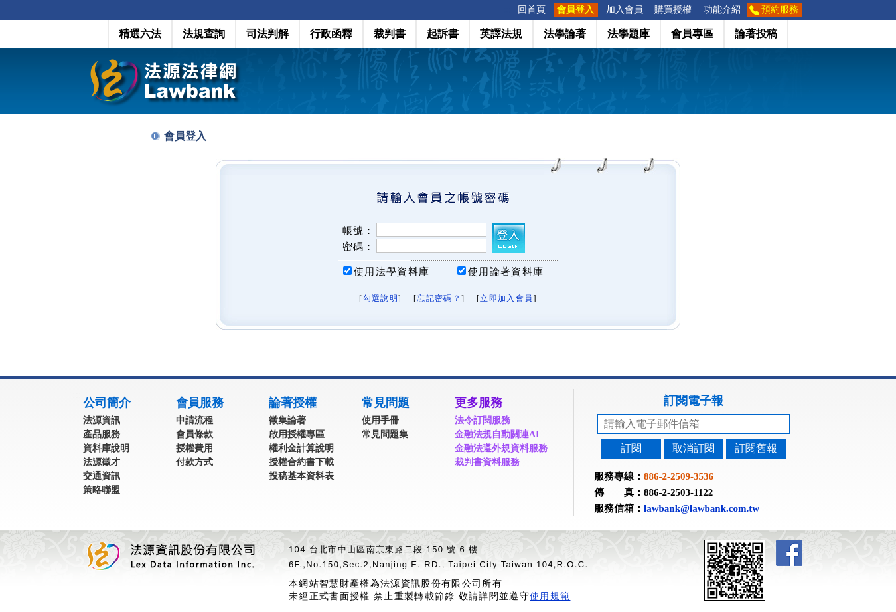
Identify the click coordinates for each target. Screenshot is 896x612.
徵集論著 (287, 420)
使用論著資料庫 (506, 271)
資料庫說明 (106, 448)
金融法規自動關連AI (497, 434)
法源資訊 (101, 420)
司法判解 (267, 33)
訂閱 (631, 448)
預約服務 (779, 10)
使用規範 (550, 596)
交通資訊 (101, 476)
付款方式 (194, 462)
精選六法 (140, 33)
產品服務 (101, 434)
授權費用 (194, 448)
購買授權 (673, 10)
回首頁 (532, 10)
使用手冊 (380, 420)
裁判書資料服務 (487, 462)
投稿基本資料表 (301, 476)
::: (508, 10)
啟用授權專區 (297, 434)
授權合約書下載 (301, 462)
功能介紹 (722, 10)
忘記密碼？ (439, 298)
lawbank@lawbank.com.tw (701, 508)
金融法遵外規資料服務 (501, 448)
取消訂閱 (693, 448)
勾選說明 (380, 298)
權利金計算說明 (301, 448)
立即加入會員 (506, 298)
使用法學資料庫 (391, 271)
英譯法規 (501, 33)
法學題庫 (628, 33)
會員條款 (194, 434)
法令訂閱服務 (482, 420)
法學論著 (565, 33)
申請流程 (194, 420)
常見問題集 (385, 434)
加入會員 (624, 10)
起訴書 (443, 33)
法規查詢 (204, 33)
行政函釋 (331, 33)
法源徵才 (101, 462)
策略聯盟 (101, 490)
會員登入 (575, 10)
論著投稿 (756, 33)
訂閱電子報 (693, 400)
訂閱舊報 (756, 448)
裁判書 (390, 33)
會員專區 (692, 33)
